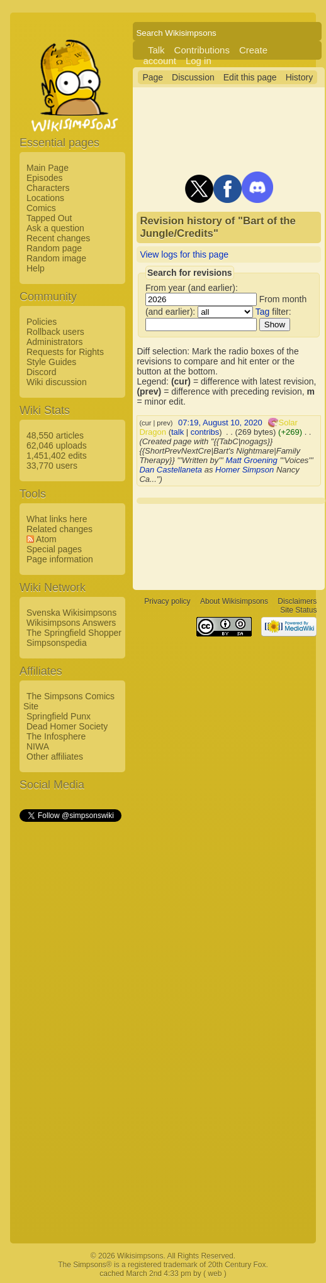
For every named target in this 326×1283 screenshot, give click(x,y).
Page (152, 77)
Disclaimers (297, 601)
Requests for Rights (65, 352)
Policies (41, 322)
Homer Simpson (244, 469)
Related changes (59, 529)
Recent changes (58, 238)
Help (35, 268)
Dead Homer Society (67, 726)
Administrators (54, 342)
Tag (263, 312)
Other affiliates (54, 756)
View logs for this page (184, 254)
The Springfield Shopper (73, 633)
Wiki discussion (56, 382)
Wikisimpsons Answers (71, 623)
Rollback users (55, 332)
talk (177, 432)
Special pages (54, 549)
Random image (56, 258)
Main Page (47, 168)
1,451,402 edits (56, 455)
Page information (59, 559)
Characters (47, 188)
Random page (54, 248)
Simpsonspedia (56, 643)
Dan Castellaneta (170, 469)
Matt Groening (251, 460)
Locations (45, 198)
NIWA (37, 746)
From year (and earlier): (191, 288)
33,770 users (51, 466)
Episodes (44, 178)
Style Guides (51, 362)
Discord (41, 372)
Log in (198, 60)
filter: (273, 312)
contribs (205, 432)
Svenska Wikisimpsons (71, 613)
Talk (156, 50)
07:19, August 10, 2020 (220, 422)
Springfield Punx (58, 716)
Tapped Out (49, 218)
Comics (41, 208)
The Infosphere (56, 736)
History (299, 77)
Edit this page (250, 77)
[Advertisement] (70, 1012)
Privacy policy (167, 601)
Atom (46, 539)
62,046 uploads (56, 445)
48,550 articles (55, 435)
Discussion (193, 77)
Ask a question (55, 228)
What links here (56, 519)
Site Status (298, 610)
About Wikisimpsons (234, 601)
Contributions (202, 50)
